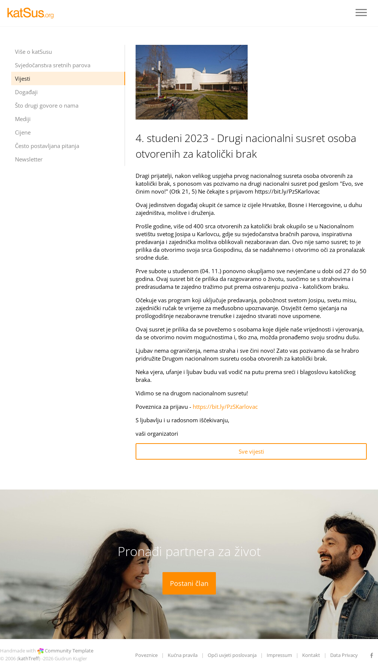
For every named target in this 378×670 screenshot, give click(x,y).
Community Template (69, 650)
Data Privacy (344, 655)
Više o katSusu (33, 51)
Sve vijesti (251, 451)
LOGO (34, 13)
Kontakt (311, 655)
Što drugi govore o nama (46, 105)
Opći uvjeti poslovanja (232, 655)
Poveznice (146, 655)
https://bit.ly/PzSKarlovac (225, 406)
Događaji (26, 92)
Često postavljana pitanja (47, 145)
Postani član (189, 583)
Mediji (23, 119)
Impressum (279, 655)
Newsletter (29, 159)
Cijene (23, 132)
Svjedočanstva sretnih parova (52, 65)
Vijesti (22, 78)
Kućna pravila (183, 655)
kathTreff (28, 658)
